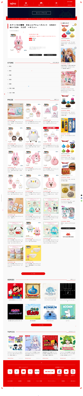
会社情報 (19, 381)
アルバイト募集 (39, 381)
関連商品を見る (50, 54)
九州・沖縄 (12, 92)
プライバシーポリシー (52, 381)
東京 (10, 70)
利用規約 (63, 381)
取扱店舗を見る (35, 54)
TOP (9, 18)
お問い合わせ (73, 381)
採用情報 (28, 381)
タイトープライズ (15, 18)
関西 (10, 84)
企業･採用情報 (69, 1)
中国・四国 (12, 88)
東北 (10, 66)
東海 (10, 79)
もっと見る (33, 273)
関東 (10, 75)
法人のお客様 (10, 381)
